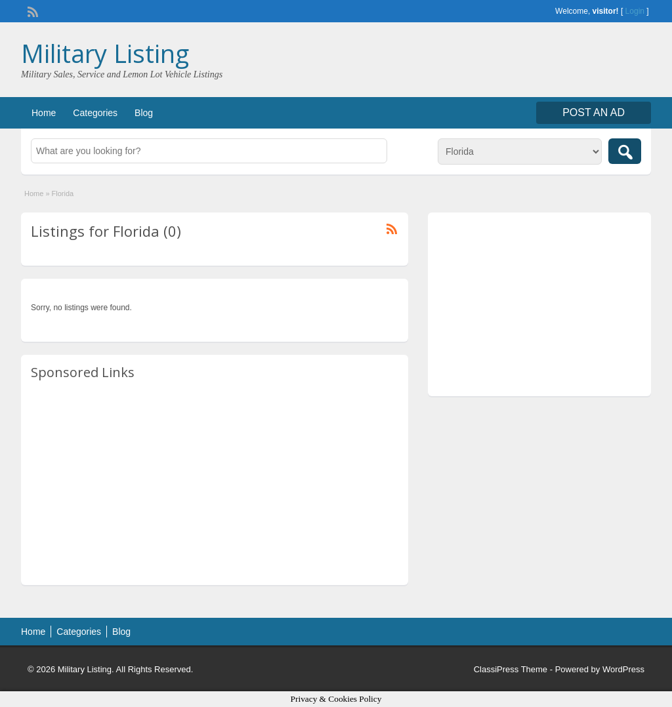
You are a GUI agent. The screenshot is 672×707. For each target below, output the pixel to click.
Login (634, 11)
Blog (144, 113)
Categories (95, 113)
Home (44, 113)
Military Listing (105, 53)
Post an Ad (593, 112)
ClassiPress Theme (510, 669)
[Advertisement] (214, 483)
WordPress (623, 669)
